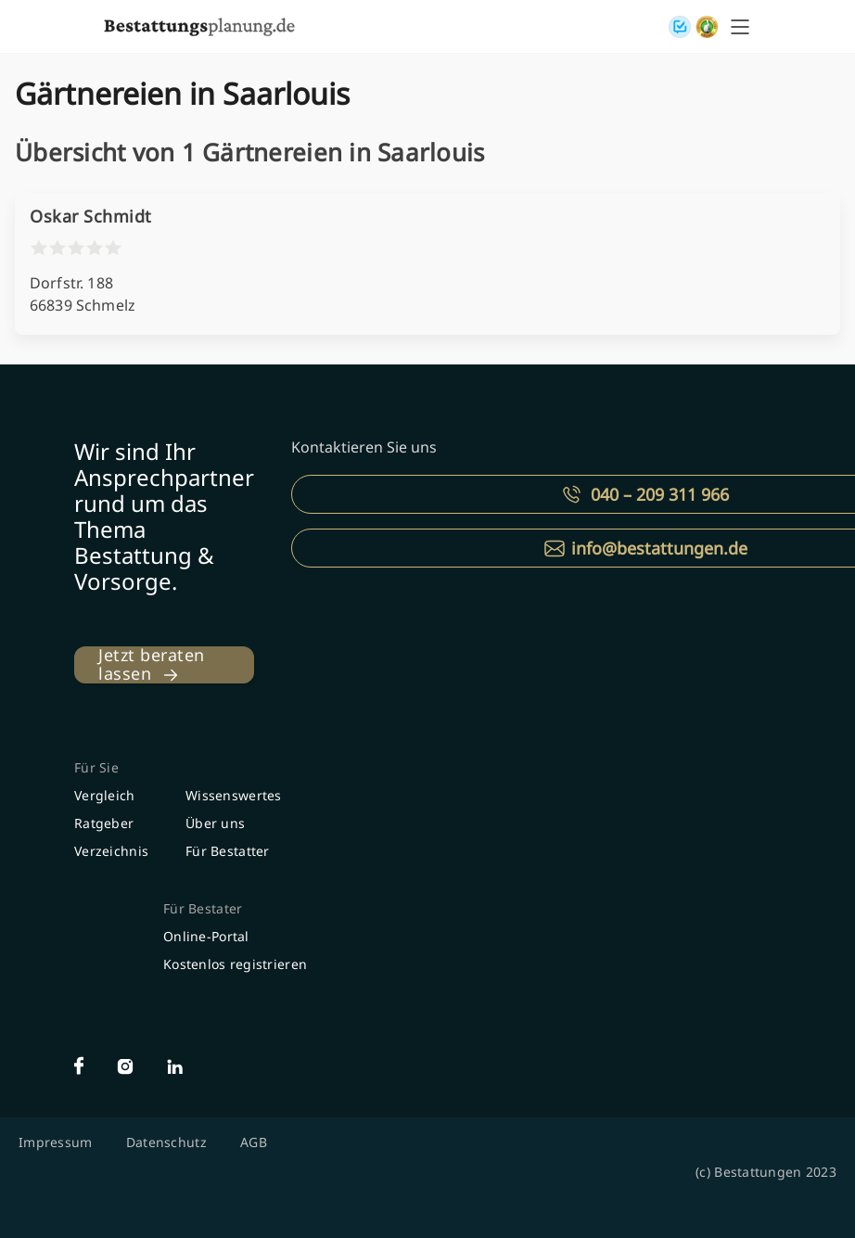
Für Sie (96, 767)
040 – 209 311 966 (660, 494)
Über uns (215, 823)
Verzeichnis (111, 851)
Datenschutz (166, 1142)
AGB (253, 1142)
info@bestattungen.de (659, 548)
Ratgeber (104, 823)
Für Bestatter (227, 851)
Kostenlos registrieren (235, 964)
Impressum (56, 1142)
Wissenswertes (233, 795)
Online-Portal (206, 936)
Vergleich (104, 795)
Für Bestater (202, 908)
